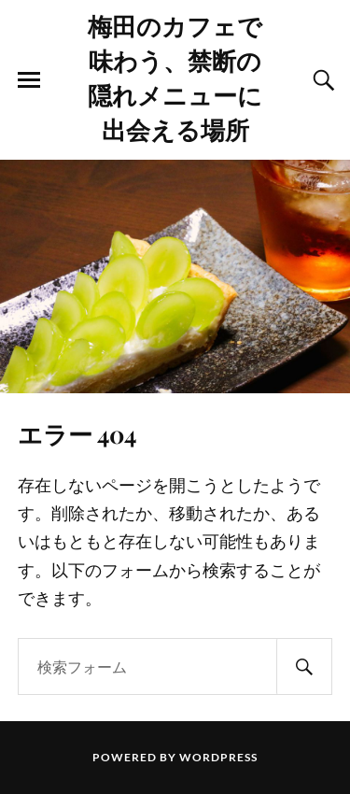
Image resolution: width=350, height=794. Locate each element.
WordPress (218, 757)
